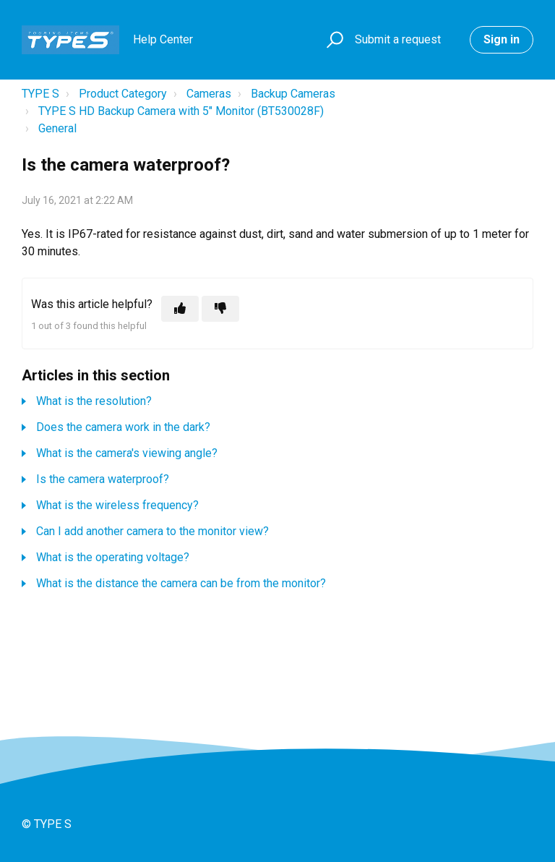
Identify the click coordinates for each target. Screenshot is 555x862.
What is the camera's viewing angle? (127, 453)
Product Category (123, 94)
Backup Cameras (293, 94)
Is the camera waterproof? (102, 479)
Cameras (208, 94)
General (57, 128)
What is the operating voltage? (112, 557)
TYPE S (40, 94)
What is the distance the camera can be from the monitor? (181, 583)
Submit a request (398, 39)
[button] (332, 40)
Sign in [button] (501, 39)
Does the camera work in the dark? (123, 427)
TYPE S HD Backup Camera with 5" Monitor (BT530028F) (181, 111)
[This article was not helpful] (220, 309)
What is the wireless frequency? (117, 505)
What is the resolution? (94, 401)
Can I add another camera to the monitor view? (152, 531)
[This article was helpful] (180, 309)
